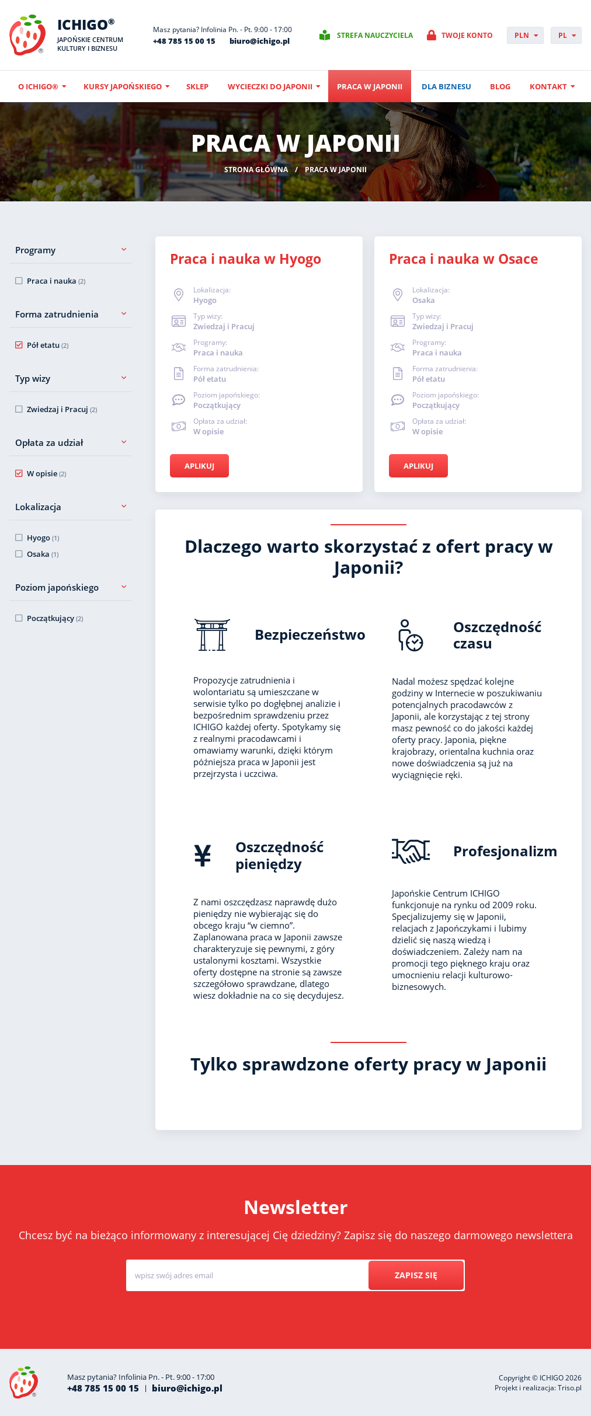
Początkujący (55, 618)
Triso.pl (570, 1388)
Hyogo (43, 537)
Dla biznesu (446, 86)
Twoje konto (467, 35)
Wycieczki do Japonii (270, 86)
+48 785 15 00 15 (184, 41)
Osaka (42, 554)
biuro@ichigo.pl (260, 41)
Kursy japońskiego (123, 86)
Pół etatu (47, 345)
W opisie (46, 473)
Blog (500, 86)
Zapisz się (416, 1275)
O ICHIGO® (38, 86)
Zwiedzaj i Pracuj (62, 409)
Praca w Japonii (369, 86)
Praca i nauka (56, 280)
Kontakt (548, 86)
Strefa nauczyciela (375, 35)
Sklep (197, 86)
